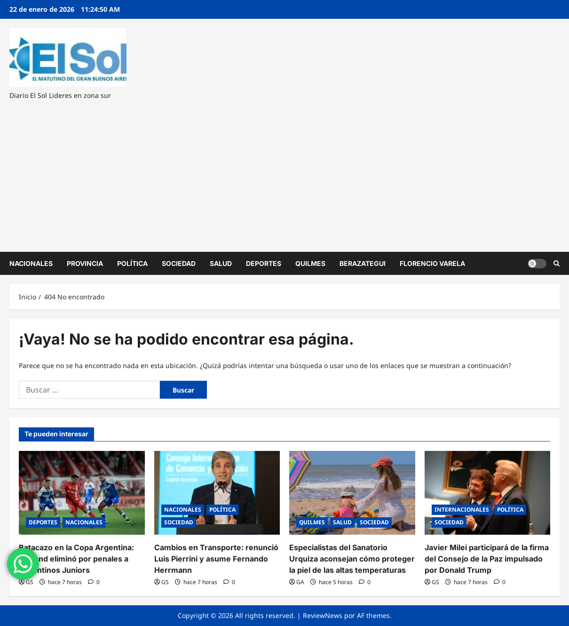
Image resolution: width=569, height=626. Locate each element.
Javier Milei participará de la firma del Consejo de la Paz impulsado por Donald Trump (487, 559)
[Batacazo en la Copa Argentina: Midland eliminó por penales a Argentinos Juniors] (82, 493)
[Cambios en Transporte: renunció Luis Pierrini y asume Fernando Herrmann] (217, 493)
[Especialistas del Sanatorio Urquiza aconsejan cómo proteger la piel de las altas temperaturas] (352, 493)
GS (29, 582)
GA (300, 582)
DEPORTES (263, 263)
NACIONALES (31, 263)
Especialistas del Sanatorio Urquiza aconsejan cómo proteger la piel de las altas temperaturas (352, 559)
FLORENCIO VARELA (432, 263)
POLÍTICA (132, 263)
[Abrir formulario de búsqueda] (556, 263)
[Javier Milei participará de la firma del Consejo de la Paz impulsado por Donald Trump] (488, 493)
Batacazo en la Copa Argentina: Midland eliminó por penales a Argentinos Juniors (76, 559)
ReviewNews (322, 615)
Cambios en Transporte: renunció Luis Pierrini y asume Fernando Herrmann (216, 559)
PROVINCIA (85, 263)
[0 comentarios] (94, 582)
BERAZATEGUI (363, 263)
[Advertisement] (282, 172)
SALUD (221, 263)
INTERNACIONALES (462, 510)
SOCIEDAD (179, 263)
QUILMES (310, 263)
